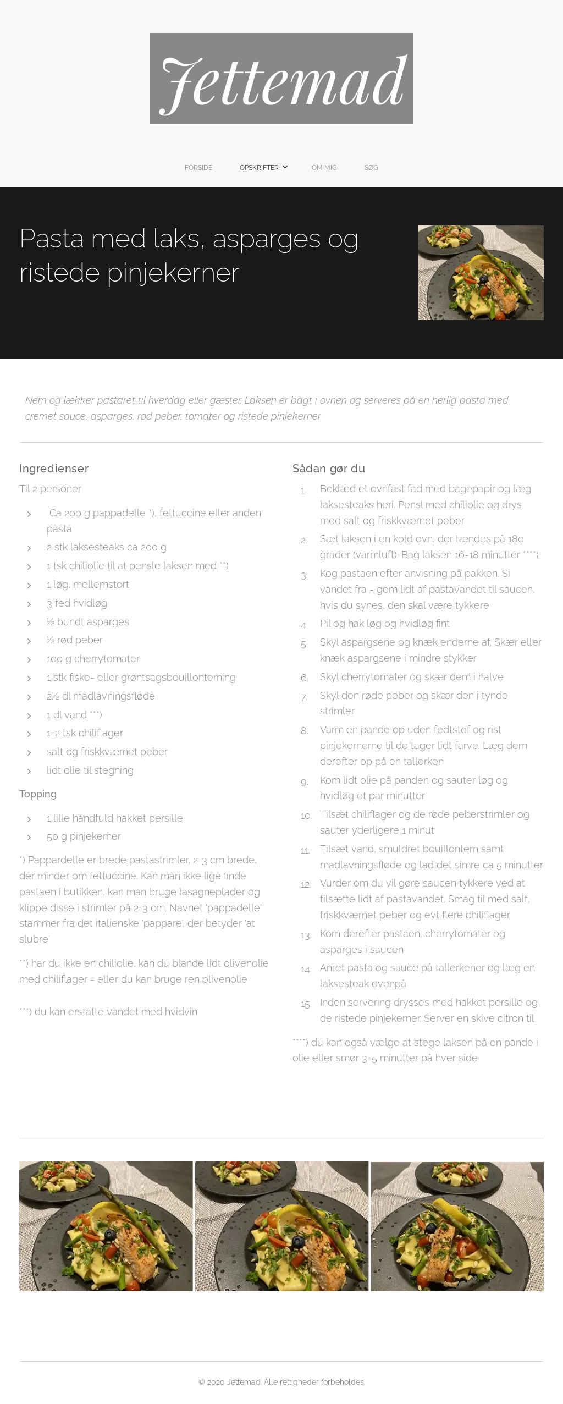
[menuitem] (244, 167)
